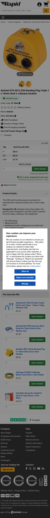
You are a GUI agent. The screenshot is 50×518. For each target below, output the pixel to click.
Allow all (25, 271)
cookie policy (35, 266)
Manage (25, 284)
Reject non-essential (25, 277)
